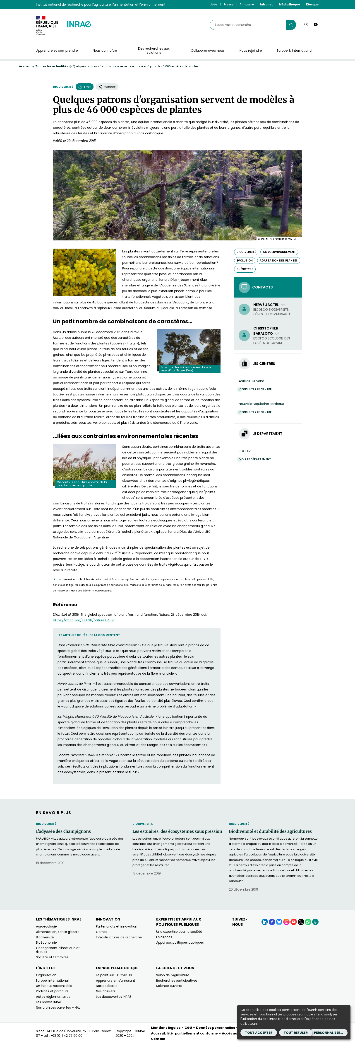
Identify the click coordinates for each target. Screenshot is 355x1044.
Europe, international (52, 980)
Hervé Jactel (269, 304)
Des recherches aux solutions (154, 50)
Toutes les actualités (51, 66)
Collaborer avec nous (208, 50)
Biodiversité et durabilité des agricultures (270, 831)
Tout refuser (296, 1032)
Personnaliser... (328, 1032)
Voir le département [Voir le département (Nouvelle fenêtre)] (256, 459)
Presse (228, 4)
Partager (107, 87)
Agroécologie (46, 926)
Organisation (46, 975)
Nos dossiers (105, 991)
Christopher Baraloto (266, 331)
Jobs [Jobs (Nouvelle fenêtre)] (213, 4)
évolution (245, 260)
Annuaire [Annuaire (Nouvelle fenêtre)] (247, 4)
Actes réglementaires (53, 996)
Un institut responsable (54, 985)
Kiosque (312, 4)
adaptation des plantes (279, 260)
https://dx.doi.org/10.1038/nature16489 (83, 620)
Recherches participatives (176, 980)
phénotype (245, 269)
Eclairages (164, 937)
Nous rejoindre (251, 50)
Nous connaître (105, 50)
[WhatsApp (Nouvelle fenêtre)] (308, 922)
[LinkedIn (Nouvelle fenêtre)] (264, 922)
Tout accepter (258, 1032)
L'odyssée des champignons (63, 831)
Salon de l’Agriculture (172, 975)
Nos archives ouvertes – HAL (58, 1007)
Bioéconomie (46, 942)
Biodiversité (63, 87)
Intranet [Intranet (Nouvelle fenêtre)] (266, 4)
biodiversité (246, 252)
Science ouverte (169, 985)
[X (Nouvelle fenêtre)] (301, 922)
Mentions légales (165, 1027)
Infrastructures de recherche (119, 937)
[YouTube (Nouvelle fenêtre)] (293, 922)
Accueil (24, 66)
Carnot (101, 932)
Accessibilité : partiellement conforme (184, 1033)
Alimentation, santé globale (57, 932)
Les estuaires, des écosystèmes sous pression (177, 831)
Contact (158, 1039)
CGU (188, 1027)
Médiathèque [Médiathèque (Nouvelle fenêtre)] (289, 4)
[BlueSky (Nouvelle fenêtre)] (279, 922)
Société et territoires (52, 957)
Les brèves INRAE (49, 1002)
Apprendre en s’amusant (115, 980)
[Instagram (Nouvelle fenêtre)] (286, 922)
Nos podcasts (106, 985)
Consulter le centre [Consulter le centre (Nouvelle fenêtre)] (256, 389)
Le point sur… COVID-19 (114, 975)
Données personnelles (215, 1027)
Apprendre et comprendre (57, 50)
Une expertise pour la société (179, 931)
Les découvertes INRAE (113, 996)
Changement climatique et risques (58, 950)
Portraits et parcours (52, 991)
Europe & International (294, 50)
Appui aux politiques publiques (180, 942)
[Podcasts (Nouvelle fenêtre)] (315, 922)
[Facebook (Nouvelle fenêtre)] (272, 922)
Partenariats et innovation (116, 926)
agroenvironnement (279, 252)
